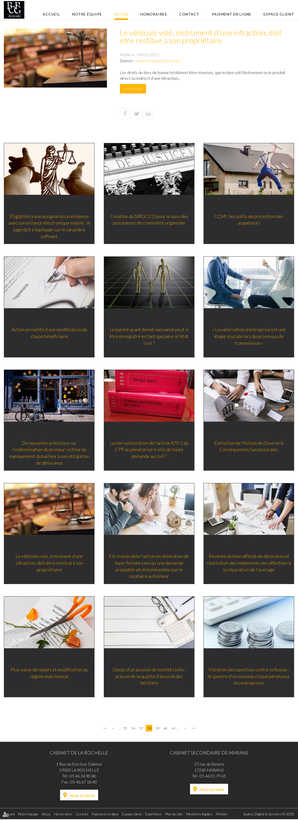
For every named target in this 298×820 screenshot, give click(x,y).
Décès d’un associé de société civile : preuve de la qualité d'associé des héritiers (149, 676)
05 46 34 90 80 (83, 776)
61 (173, 729)
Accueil (51, 14)
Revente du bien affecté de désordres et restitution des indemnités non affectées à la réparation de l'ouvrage (249, 562)
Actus (121, 14)
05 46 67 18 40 (83, 782)
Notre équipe (87, 14)
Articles (222, 814)
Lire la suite (133, 88)
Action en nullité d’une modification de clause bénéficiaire (49, 333)
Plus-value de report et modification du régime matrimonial (49, 673)
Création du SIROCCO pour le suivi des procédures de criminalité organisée (149, 219)
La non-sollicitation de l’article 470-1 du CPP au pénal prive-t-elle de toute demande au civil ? (149, 449)
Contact (189, 14)
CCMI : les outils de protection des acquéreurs (249, 219)
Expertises (153, 814)
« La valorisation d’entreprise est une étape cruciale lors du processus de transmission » (249, 336)
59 (157, 729)
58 (149, 729)
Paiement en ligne (231, 14)
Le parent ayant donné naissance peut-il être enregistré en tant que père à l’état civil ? (149, 336)
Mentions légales (199, 814)
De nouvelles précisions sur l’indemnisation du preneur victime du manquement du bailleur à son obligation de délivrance (49, 453)
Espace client (279, 14)
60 (165, 729)
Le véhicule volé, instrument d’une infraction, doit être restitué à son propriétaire (49, 562)
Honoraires (153, 14)
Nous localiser (82, 795)
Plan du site (174, 814)
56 (133, 729)
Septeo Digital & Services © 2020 (268, 814)
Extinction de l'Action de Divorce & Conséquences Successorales (249, 446)
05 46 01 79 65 (213, 776)
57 (141, 729)
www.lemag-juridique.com (157, 60)
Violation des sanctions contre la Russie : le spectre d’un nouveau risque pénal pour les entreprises (249, 676)
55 (125, 729)
